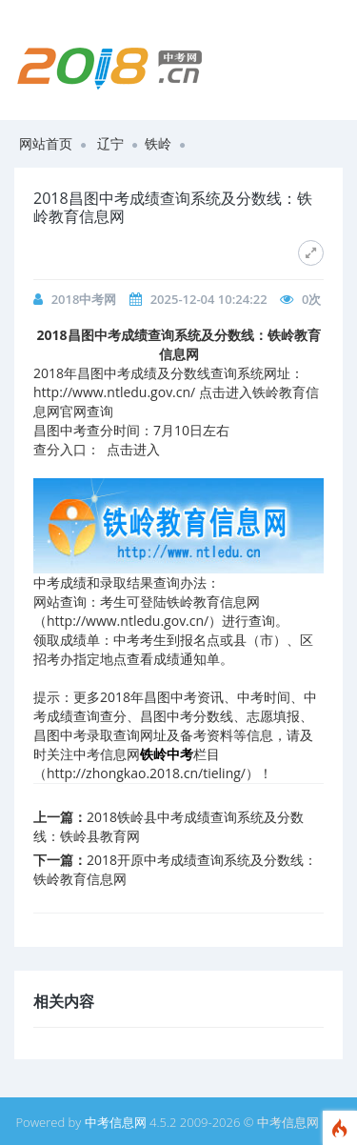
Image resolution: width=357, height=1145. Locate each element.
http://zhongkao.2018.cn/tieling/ (146, 773)
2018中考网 (84, 299)
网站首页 (45, 143)
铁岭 (158, 143)
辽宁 (110, 143)
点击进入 (133, 449)
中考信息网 (116, 1122)
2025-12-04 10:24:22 (209, 299)
